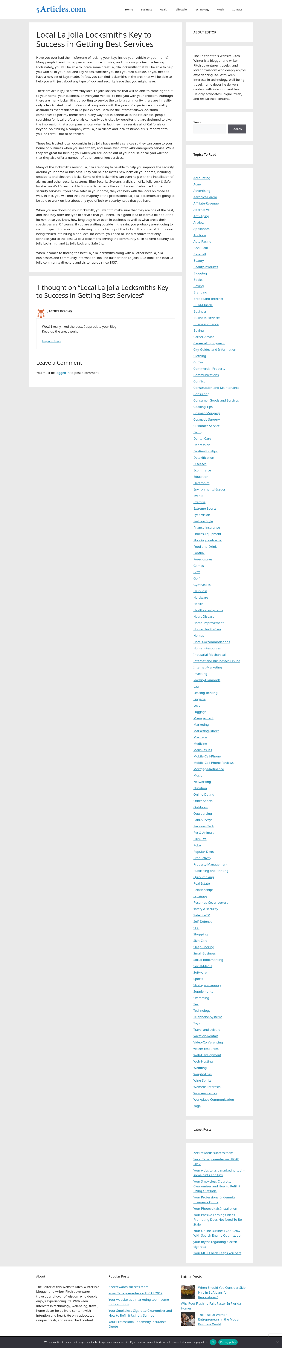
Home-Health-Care (207, 629)
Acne (197, 184)
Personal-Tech (203, 826)
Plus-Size (200, 839)
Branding (200, 292)
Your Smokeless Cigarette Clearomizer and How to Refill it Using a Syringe (216, 1186)
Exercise (199, 502)
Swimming (201, 998)
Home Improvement (208, 623)
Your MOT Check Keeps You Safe (217, 1253)
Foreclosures (202, 559)
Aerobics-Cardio (205, 197)
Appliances (201, 229)
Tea (196, 1004)
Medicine (200, 743)
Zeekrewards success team (213, 1153)
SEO (196, 928)
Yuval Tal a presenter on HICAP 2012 (135, 1293)
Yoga (197, 1106)
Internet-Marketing (207, 667)
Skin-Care (200, 940)
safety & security (205, 909)
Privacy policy (228, 1342)
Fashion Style (203, 521)
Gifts (196, 572)
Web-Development (207, 1055)
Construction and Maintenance (216, 387)
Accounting (201, 178)
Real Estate (201, 883)
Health (164, 9)
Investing (200, 673)
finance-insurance (206, 527)
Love (196, 705)
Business (146, 9)
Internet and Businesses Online (216, 661)
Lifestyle (181, 9)
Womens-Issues (205, 1093)
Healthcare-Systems (208, 610)
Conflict (199, 381)
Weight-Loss (202, 1074)
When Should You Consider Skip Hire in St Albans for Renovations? (222, 1292)
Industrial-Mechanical (209, 654)
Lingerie (199, 699)
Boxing (198, 286)
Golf (196, 578)
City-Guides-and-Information (214, 349)
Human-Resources (207, 648)
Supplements (203, 991)
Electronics (201, 483)
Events (198, 496)
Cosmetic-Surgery (206, 413)
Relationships (203, 890)
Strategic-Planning (207, 985)
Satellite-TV (201, 915)
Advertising (202, 190)
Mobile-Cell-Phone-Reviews (213, 762)
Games (198, 565)
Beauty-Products (205, 267)
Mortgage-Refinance (208, 769)
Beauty (198, 260)
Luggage (200, 712)
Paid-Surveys (203, 820)
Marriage (200, 737)
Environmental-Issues (209, 489)
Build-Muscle (203, 305)
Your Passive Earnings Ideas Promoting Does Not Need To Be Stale (217, 1219)
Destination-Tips (205, 451)
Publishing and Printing (210, 871)
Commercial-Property (209, 368)
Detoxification (203, 457)
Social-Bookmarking (208, 959)
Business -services (206, 318)
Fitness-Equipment (207, 534)
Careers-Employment (209, 343)
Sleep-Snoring (203, 947)
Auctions (199, 235)
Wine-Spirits (202, 1080)
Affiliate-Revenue (206, 203)
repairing (200, 896)
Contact (237, 9)
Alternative (201, 209)
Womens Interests (207, 1087)
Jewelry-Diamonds (206, 680)
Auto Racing (202, 241)
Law (196, 686)
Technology (201, 9)
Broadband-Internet (208, 298)
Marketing (201, 724)
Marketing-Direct (206, 731)
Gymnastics (202, 584)
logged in (63, 373)
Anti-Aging (201, 216)
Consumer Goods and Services (216, 400)
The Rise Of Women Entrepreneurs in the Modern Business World (220, 1319)
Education (200, 476)
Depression (201, 445)
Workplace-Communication (213, 1099)
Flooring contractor (207, 540)
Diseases (200, 464)
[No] (277, 1342)
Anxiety (199, 222)
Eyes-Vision (201, 515)
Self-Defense (202, 921)
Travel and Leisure (207, 1029)
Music (220, 9)
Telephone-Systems (207, 1017)
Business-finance (206, 324)
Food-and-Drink (205, 546)
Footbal (199, 553)
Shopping (200, 934)
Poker (197, 845)
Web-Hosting (203, 1061)
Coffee (198, 362)
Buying (198, 330)
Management (203, 718)
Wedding (200, 1068)
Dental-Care (202, 438)
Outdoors (200, 807)
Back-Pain (200, 248)
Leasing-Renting (205, 693)
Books (198, 279)
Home (129, 9)
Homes (198, 635)
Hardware (200, 597)
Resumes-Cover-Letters (210, 902)
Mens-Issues (202, 750)
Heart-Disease (203, 616)
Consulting (201, 394)
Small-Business (204, 953)
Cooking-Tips (203, 407)
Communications (206, 375)
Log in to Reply (51, 341)
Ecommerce (202, 470)
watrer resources (206, 1048)
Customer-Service (206, 426)
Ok (213, 1342)
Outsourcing (202, 813)
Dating (198, 432)
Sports (198, 979)
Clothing (199, 356)
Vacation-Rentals (205, 1036)
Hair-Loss (200, 591)
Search (198, 122)
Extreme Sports (204, 508)
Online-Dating (203, 794)
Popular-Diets (203, 851)
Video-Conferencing (208, 1042)
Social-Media (202, 966)
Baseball (199, 254)
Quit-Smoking (203, 877)
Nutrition (200, 788)
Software (200, 972)
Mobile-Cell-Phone (207, 756)
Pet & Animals (203, 832)
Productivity (202, 858)
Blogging (200, 273)
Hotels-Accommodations (211, 642)
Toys (196, 1023)
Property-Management (210, 864)
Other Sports (203, 801)
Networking (202, 782)
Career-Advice (203, 337)
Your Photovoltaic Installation (215, 1208)
